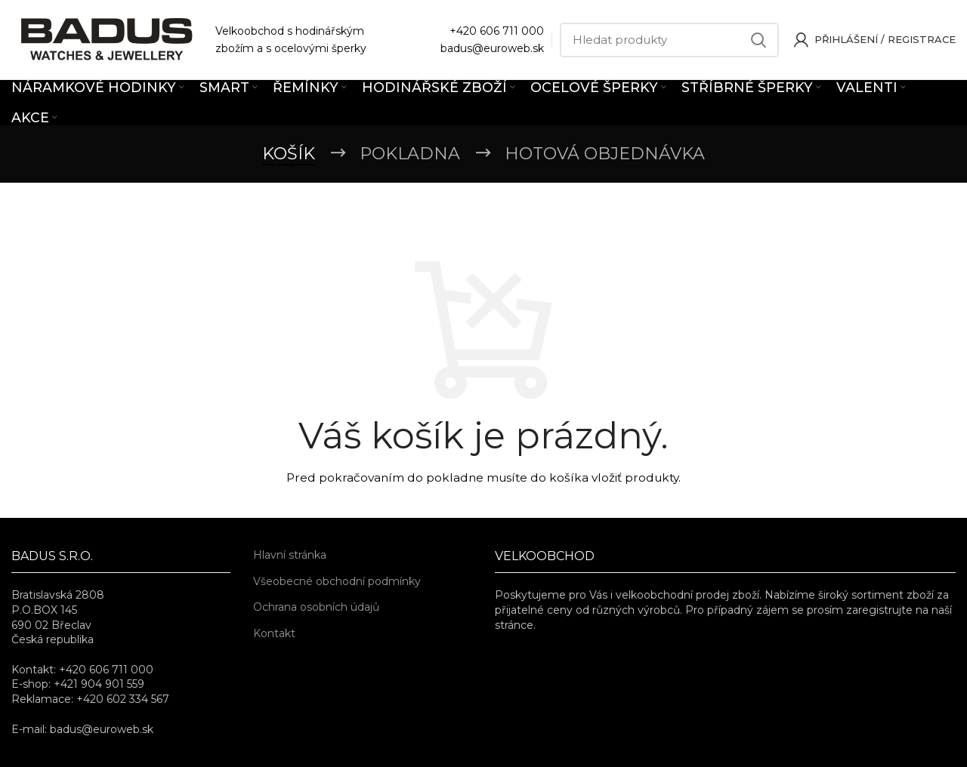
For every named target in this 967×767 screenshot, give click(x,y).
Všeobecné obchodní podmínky (337, 581)
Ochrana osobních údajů (316, 607)
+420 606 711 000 (497, 31)
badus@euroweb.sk (492, 48)
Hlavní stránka (289, 555)
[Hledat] (669, 40)
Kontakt (274, 633)
